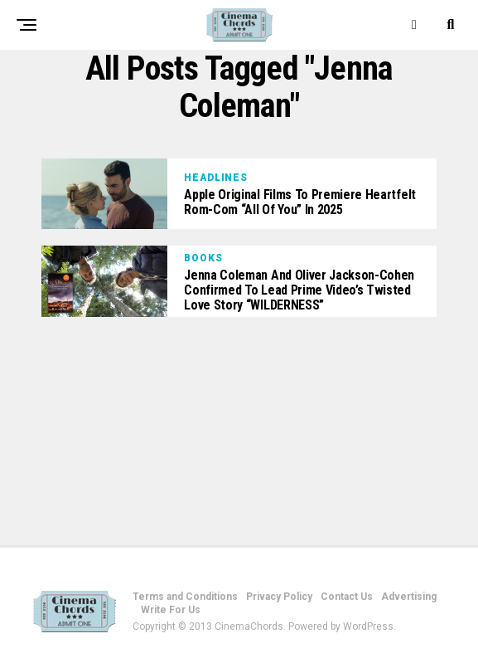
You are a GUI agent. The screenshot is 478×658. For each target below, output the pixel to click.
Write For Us (170, 610)
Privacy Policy (279, 596)
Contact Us (347, 596)
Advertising (409, 596)
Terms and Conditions (185, 596)
